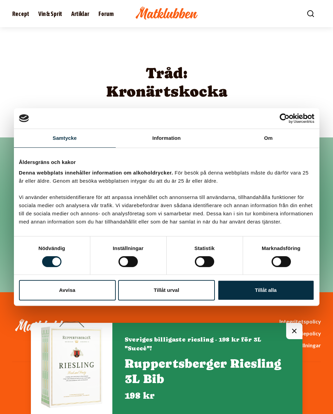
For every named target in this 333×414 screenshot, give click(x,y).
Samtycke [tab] (65, 138)
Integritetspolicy (300, 321)
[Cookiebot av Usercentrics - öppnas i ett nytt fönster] (284, 118)
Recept (20, 13)
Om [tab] (268, 138)
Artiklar (80, 13)
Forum (106, 13)
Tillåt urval (166, 290)
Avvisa (67, 290)
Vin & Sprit (50, 13)
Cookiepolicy (304, 333)
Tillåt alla (266, 290)
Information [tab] (166, 138)
